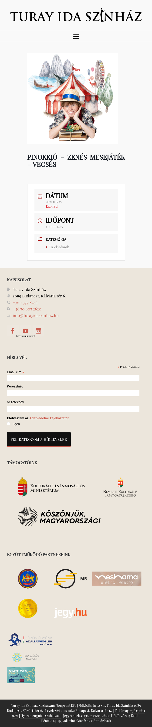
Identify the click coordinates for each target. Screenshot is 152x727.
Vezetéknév (15, 402)
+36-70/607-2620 (96, 716)
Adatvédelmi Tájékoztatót (49, 418)
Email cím (15, 372)
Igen (17, 424)
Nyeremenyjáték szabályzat (40, 716)
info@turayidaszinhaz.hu (36, 315)
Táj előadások (57, 247)
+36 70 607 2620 (27, 308)
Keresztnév (15, 386)
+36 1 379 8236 (25, 302)
